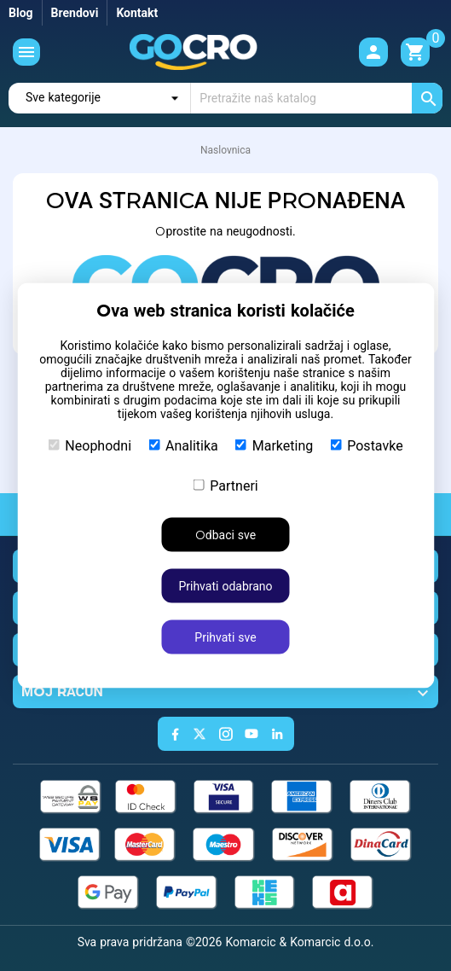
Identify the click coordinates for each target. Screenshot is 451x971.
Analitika (183, 446)
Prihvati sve (225, 637)
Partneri (225, 486)
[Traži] (316, 98)
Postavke (366, 446)
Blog (21, 12)
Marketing (274, 446)
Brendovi (75, 12)
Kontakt (137, 12)
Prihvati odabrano (225, 586)
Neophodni (89, 446)
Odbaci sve (225, 535)
